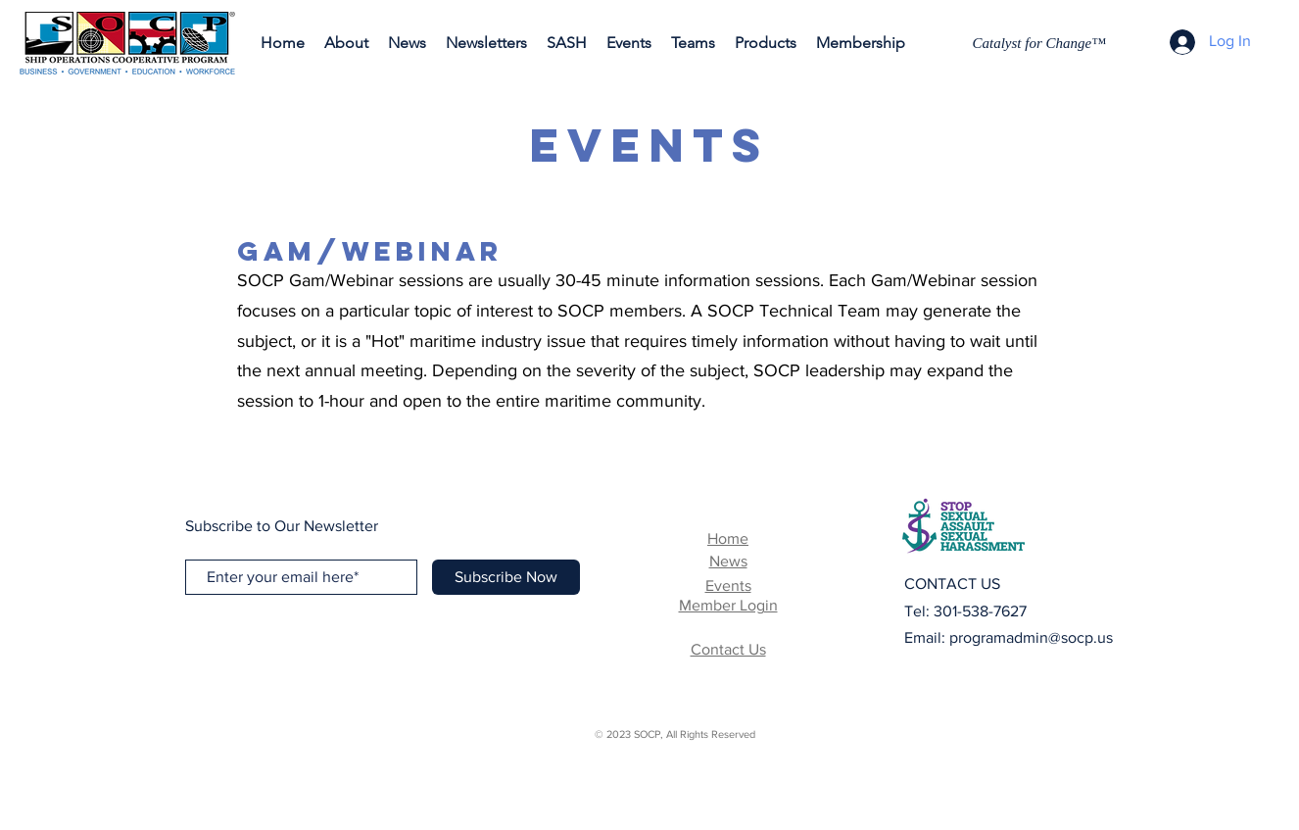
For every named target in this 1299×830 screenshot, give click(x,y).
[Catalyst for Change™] (1042, 43)
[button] (486, 43)
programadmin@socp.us (1031, 637)
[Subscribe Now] (506, 577)
